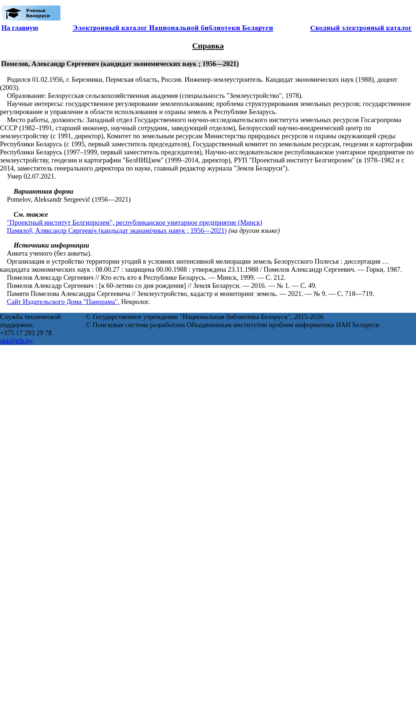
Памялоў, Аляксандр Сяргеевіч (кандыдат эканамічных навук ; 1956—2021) (117, 230)
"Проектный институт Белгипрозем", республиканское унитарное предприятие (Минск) (134, 222)
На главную (19, 28)
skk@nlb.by (16, 341)
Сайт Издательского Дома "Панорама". (63, 301)
